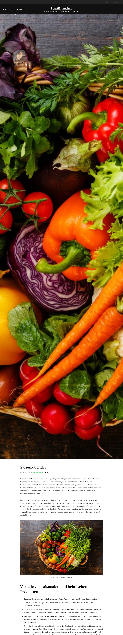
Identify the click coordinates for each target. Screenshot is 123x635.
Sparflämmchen (61, 8)
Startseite (8, 9)
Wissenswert (38, 472)
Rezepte (21, 9)
